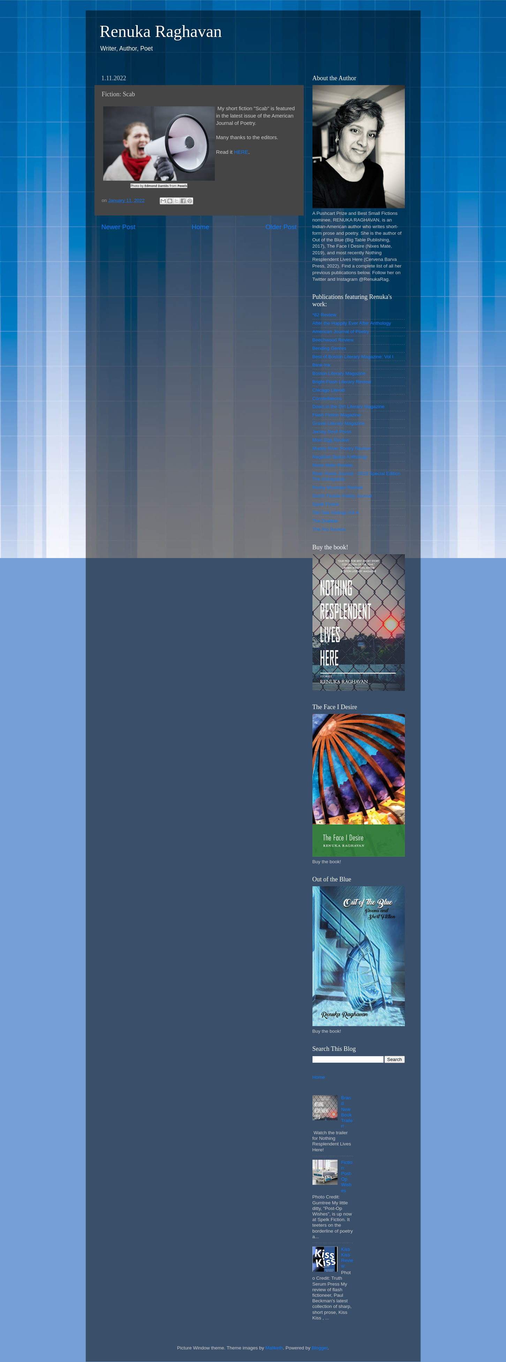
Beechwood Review (333, 340)
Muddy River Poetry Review (341, 448)
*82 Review (324, 314)
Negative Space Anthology (340, 456)
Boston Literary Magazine (339, 373)
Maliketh (274, 1347)
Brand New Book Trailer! (347, 1112)
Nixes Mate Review (332, 465)
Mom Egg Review (330, 440)
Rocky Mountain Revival (337, 487)
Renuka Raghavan (161, 31)
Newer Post (118, 227)
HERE (241, 152)
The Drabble (325, 521)
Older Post (280, 227)
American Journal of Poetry (340, 331)
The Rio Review (329, 529)
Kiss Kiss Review (347, 1258)
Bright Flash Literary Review (341, 381)
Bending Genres (329, 348)
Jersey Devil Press (332, 431)
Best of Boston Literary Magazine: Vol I (353, 356)
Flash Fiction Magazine (336, 414)
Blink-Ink (321, 365)
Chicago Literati (328, 390)
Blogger (320, 1347)
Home (200, 227)
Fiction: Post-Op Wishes (346, 1176)
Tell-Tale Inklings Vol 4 (335, 512)
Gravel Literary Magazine (338, 423)
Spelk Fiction (325, 504)
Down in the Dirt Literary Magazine (348, 406)
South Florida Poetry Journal (342, 495)
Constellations (327, 398)
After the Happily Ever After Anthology (351, 323)
